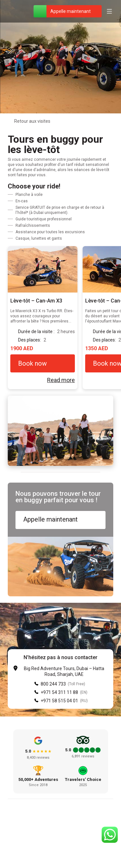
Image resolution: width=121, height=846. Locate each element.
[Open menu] (109, 11)
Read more (61, 380)
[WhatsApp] (40, 11)
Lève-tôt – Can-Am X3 (36, 301)
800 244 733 (53, 684)
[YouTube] (76, 829)
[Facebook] (45, 829)
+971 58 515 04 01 (59, 700)
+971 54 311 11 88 (59, 692)
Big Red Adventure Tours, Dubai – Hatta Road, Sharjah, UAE (64, 671)
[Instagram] (60, 829)
